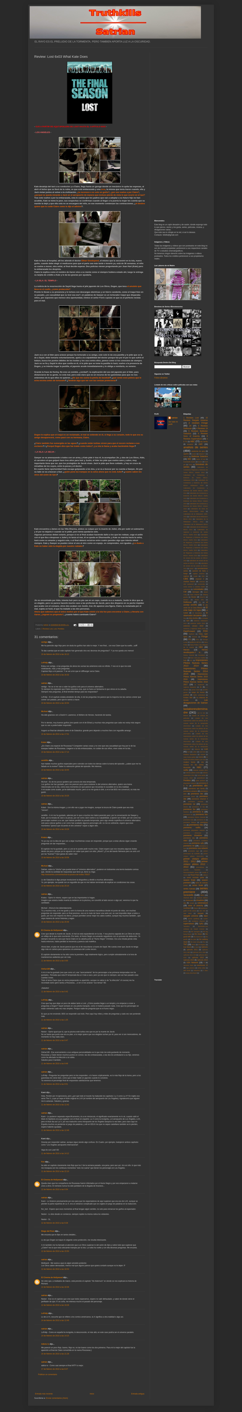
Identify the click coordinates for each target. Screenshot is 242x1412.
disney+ (186, 600)
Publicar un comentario (47, 1374)
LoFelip (44, 663)
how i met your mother (197, 658)
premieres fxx (188, 814)
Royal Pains (195, 875)
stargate (201, 913)
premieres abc (200, 785)
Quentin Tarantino (192, 870)
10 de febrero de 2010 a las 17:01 (55, 734)
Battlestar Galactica (199, 456)
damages (195, 592)
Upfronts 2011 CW (190, 955)
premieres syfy (198, 843)
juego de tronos (198, 692)
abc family (204, 442)
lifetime (186, 715)
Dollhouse (188, 602)
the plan (193, 939)
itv (201, 687)
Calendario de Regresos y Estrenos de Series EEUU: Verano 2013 (196, 552)
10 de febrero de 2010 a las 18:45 (55, 770)
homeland (201, 655)
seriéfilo (44, 760)
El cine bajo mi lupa (196, 608)
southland (187, 908)
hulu (185, 660)
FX (189, 639)
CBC (203, 576)
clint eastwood (189, 584)
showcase (189, 900)
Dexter (193, 597)
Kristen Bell (188, 697)
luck (188, 752)
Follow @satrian (161, 378)
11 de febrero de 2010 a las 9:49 (54, 1063)
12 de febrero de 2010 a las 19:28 (55, 1305)
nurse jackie (201, 775)
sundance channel (198, 921)
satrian (44, 683)
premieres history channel (196, 817)
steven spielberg (193, 918)
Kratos (44, 837)
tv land (196, 947)
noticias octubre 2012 (200, 770)
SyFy (201, 924)
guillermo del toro (195, 642)
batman (186, 456)
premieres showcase (192, 833)
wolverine (197, 970)
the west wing (195, 942)
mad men (202, 752)
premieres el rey (198, 807)
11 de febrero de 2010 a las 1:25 (54, 1020)
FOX (205, 631)
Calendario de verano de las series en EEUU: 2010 (196, 558)
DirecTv (202, 597)
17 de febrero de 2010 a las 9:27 (54, 1369)
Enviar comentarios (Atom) (57, 1398)
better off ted (200, 459)
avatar (194, 454)
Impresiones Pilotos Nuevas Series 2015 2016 (196, 676)
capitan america (198, 573)
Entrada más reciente (44, 1394)
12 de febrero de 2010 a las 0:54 (54, 1189)
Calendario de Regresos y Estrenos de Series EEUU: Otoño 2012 (196, 542)
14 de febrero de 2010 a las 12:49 (55, 1320)
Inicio (92, 1394)
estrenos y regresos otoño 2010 (194, 628)
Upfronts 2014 (202, 960)
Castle (195, 576)
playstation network (190, 783)
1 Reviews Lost (47, 629)
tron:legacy (201, 944)
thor (204, 942)
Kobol (43, 742)
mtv (202, 762)
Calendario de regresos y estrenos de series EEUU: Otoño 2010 (196, 532)
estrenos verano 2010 (193, 626)
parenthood (201, 778)
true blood (187, 947)
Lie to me (201, 713)
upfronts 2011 (192, 949)
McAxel (44, 711)
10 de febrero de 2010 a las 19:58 (55, 857)
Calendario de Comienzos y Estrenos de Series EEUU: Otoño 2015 (196, 495)
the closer (198, 934)
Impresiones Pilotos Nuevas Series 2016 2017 (196, 682)
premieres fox (189, 809)
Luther (194, 752)
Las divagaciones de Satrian (196, 701)
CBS (186, 578)
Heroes (187, 650)
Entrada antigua (137, 1394)
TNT (185, 944)
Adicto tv (45, 1344)
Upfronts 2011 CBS (199, 952)
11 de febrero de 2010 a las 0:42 (54, 992)
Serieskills (189, 895)
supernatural (189, 924)
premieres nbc (196, 825)
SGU (202, 895)
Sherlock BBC (188, 898)
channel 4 (200, 579)
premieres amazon (190, 791)
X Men (205, 970)
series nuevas (189, 889)
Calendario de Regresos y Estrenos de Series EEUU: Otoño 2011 (196, 537)
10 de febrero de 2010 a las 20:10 (55, 886)
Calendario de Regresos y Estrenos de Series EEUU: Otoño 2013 (196, 547)
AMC (201, 444)
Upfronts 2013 (189, 960)
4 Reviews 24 (202, 428)
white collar (201, 968)
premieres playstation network (194, 830)
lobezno (197, 749)
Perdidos (61, 629)
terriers (186, 931)
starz (206, 916)
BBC (189, 459)
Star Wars (188, 913)
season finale (189, 880)
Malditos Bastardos (190, 754)
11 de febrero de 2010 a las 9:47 (54, 1040)
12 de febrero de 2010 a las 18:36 (55, 1287)
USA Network (192, 962)
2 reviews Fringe (198, 423)
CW (185, 592)
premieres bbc (197, 794)
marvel (202, 754)
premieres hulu (189, 820)
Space (196, 908)
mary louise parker (190, 757)
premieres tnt (189, 846)
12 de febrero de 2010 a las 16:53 (55, 1269)
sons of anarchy (195, 905)
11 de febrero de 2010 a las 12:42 (55, 1105)
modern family (189, 762)
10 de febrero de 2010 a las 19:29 (55, 829)
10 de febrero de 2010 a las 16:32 (55, 675)
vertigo (44, 642)
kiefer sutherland (199, 695)
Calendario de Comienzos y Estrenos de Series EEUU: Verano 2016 (196, 506)
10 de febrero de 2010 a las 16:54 (55, 703)
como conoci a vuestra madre (194, 587)
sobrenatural (202, 903)
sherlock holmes (202, 898)
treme (193, 944)
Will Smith (187, 970)
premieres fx (198, 812)
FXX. (197, 639)
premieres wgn (193, 851)
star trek (202, 911)
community (201, 584)
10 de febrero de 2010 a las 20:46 (55, 922)
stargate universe (191, 916)
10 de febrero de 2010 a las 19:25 (55, 796)
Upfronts (204, 947)
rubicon (205, 875)
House (186, 658)
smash (192, 903)
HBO (201, 647)
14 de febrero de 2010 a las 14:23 (55, 1336)
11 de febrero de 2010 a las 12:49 (55, 1130)
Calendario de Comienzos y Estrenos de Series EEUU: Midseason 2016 (196, 482)
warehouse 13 (202, 965)
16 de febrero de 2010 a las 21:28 (55, 1354)
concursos (187, 589)
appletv (186, 454)
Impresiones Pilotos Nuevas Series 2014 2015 (196, 671)
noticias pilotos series (193, 772)
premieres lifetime (190, 822)
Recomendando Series (191, 872)
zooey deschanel (191, 973)
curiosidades (198, 589)
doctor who (199, 600)
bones (200, 462)
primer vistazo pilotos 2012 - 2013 (196, 864)
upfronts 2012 (198, 957)
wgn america (190, 968)
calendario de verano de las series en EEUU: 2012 (196, 565)
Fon (43, 1162)
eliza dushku (193, 618)
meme (200, 757)
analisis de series (196, 447)
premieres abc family (196, 788)
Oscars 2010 (188, 778)
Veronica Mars (188, 965)
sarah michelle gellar (195, 877)
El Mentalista (197, 613)
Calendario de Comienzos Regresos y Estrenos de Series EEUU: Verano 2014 (196, 469)
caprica (186, 576)
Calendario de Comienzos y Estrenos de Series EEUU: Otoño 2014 (196, 490)
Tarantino (187, 926)
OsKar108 (45, 969)
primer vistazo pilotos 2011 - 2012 (196, 860)
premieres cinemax (195, 801)
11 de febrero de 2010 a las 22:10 (55, 1171)
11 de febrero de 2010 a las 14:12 (55, 1153)
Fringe (204, 636)
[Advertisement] (90, 1384)
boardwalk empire (189, 462)
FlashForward (189, 631)
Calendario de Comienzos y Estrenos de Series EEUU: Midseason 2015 (196, 477)
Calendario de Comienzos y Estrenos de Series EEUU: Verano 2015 (196, 500)
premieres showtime (193, 835)
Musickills (187, 767)
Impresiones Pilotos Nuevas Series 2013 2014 (196, 663)
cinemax (202, 581)
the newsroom (198, 937)
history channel (189, 655)
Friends (194, 637)
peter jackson (200, 780)
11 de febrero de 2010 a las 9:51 (54, 1084)
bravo (190, 464)
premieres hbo (202, 814)
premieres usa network (198, 848)
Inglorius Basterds (190, 687)
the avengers (195, 931)
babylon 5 (202, 454)
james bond (196, 690)
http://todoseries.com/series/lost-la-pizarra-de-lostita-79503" (65, 874)
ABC (192, 441)
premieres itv (201, 820)
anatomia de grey (198, 451)
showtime (200, 900)
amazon (190, 444)
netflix (186, 770)
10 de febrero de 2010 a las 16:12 (55, 654)
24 (190, 426)
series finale (197, 885)
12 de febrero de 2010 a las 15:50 (55, 1251)
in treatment (199, 684)
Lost (55, 629)
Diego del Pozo (47, 1231)
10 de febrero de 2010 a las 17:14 (55, 752)
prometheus (200, 867)
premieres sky (189, 838)
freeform (191, 634)
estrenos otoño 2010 (197, 623)
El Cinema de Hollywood (52, 930)
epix (187, 621)
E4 (200, 602)
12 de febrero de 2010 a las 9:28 (54, 1223)
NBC (199, 767)
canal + (192, 568)
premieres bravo (189, 796)
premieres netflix (192, 827)
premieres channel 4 (200, 799)
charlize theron (189, 581)
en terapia (204, 618)
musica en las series (194, 765)
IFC (191, 660)
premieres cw (189, 804)
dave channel (194, 594)
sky (185, 903)
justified (186, 695)
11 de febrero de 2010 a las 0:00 (54, 961)
